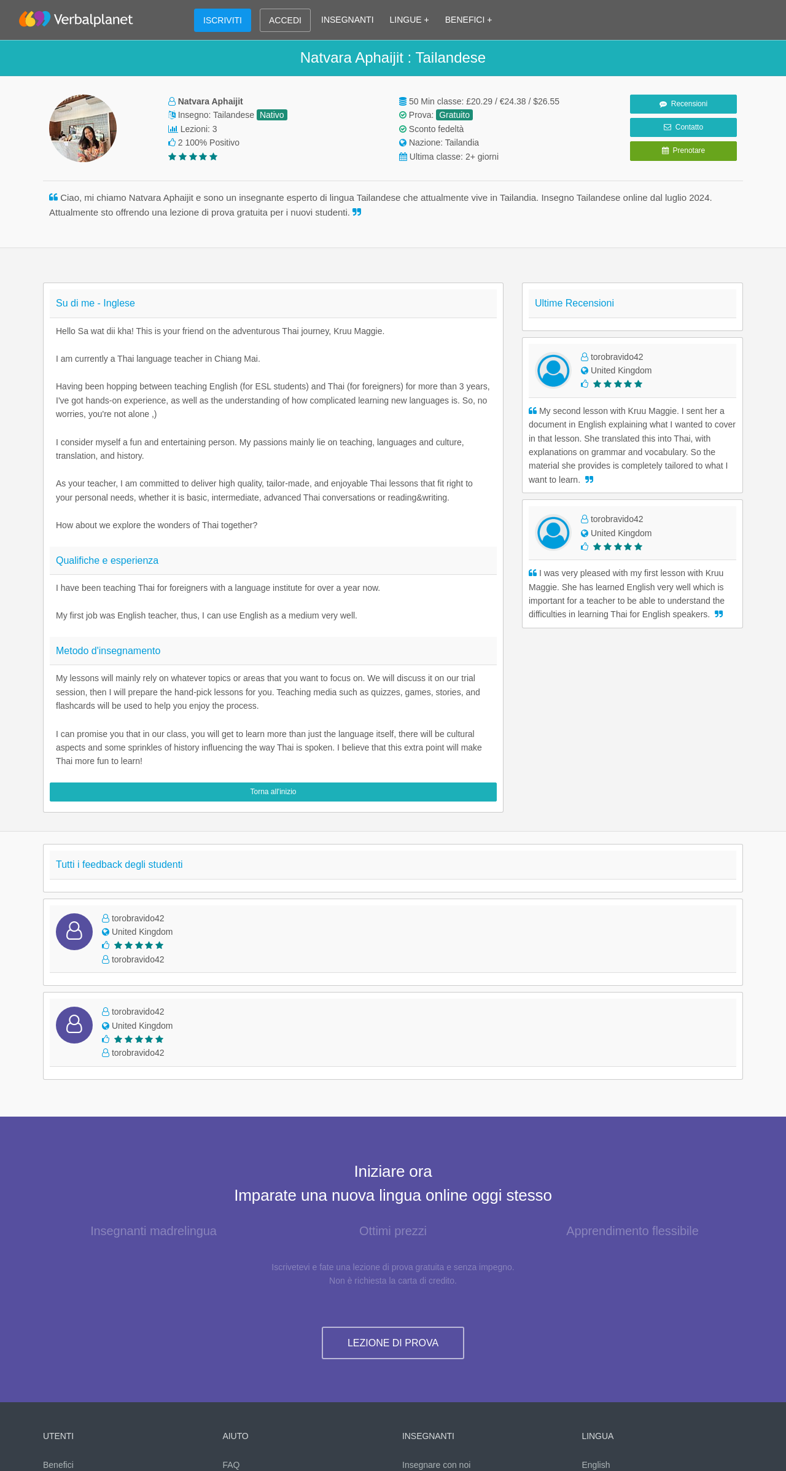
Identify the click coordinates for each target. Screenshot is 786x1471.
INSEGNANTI (347, 20)
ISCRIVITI (222, 20)
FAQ (231, 1465)
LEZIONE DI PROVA (393, 1343)
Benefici (58, 1465)
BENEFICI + (468, 20)
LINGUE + (409, 20)
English (596, 1465)
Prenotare (683, 150)
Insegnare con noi (436, 1465)
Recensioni (683, 103)
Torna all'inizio (274, 791)
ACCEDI (285, 20)
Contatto (683, 127)
